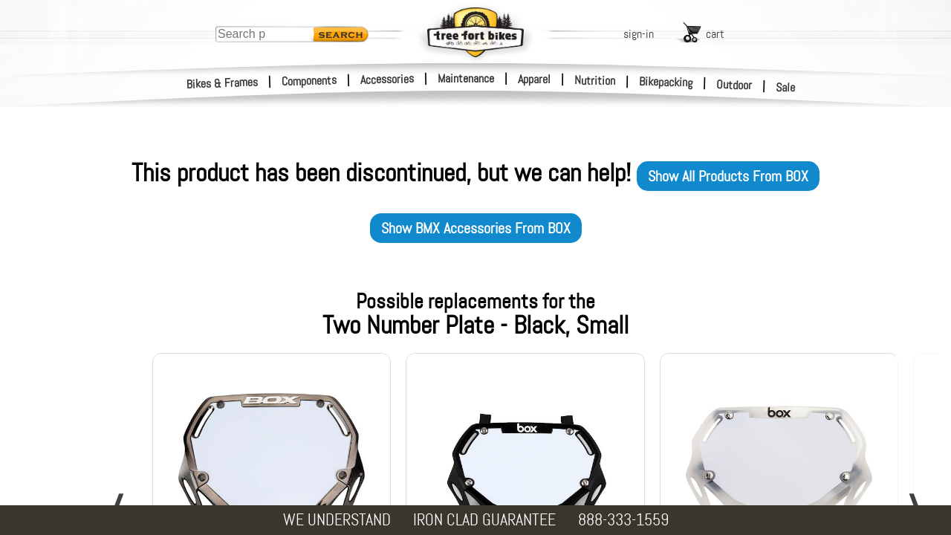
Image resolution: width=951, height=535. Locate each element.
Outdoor (734, 85)
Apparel (534, 79)
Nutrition (594, 80)
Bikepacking (666, 82)
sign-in (638, 34)
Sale (786, 88)
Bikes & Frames (222, 83)
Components (309, 80)
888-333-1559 (623, 520)
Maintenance (466, 78)
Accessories (387, 79)
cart (715, 34)
